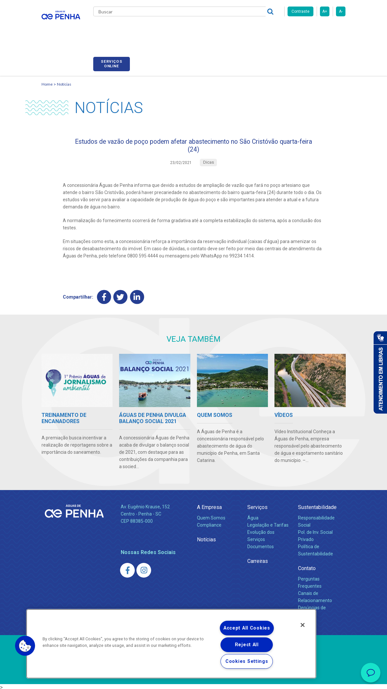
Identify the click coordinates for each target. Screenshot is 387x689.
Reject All (247, 645)
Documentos (260, 545)
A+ (324, 11)
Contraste (300, 11)
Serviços (257, 505)
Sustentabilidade (317, 505)
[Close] (302, 625)
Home (47, 76)
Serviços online (327, 30)
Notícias (64, 76)
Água (252, 516)
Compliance (209, 523)
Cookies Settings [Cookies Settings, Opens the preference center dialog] (246, 661)
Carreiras (245, 29)
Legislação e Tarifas (268, 523)
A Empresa (209, 505)
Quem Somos (211, 516)
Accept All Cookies (246, 628)
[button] (25, 645)
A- (341, 11)
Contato (307, 567)
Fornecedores (280, 29)
